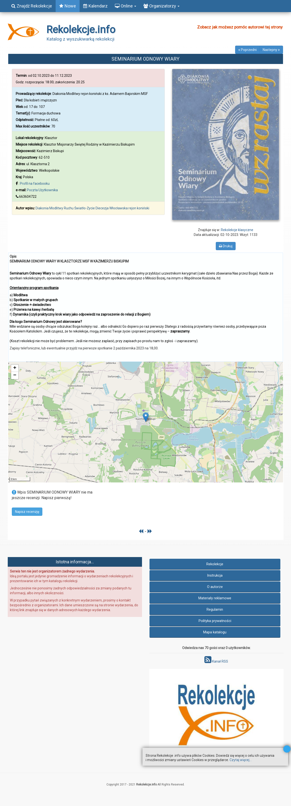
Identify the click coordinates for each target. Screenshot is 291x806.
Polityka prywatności (215, 621)
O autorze (215, 587)
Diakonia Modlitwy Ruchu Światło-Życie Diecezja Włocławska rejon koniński (92, 208)
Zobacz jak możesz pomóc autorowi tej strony (240, 27)
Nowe (67, 5)
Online (125, 5)
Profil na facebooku (35, 183)
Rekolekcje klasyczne (237, 230)
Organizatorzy (161, 5)
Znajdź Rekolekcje (31, 5)
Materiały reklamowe (214, 598)
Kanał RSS (216, 661)
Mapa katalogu (214, 632)
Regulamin (215, 609)
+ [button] (14, 368)
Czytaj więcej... (241, 760)
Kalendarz (95, 5)
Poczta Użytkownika (42, 190)
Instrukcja (215, 575)
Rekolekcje (214, 564)
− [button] (14, 375)
